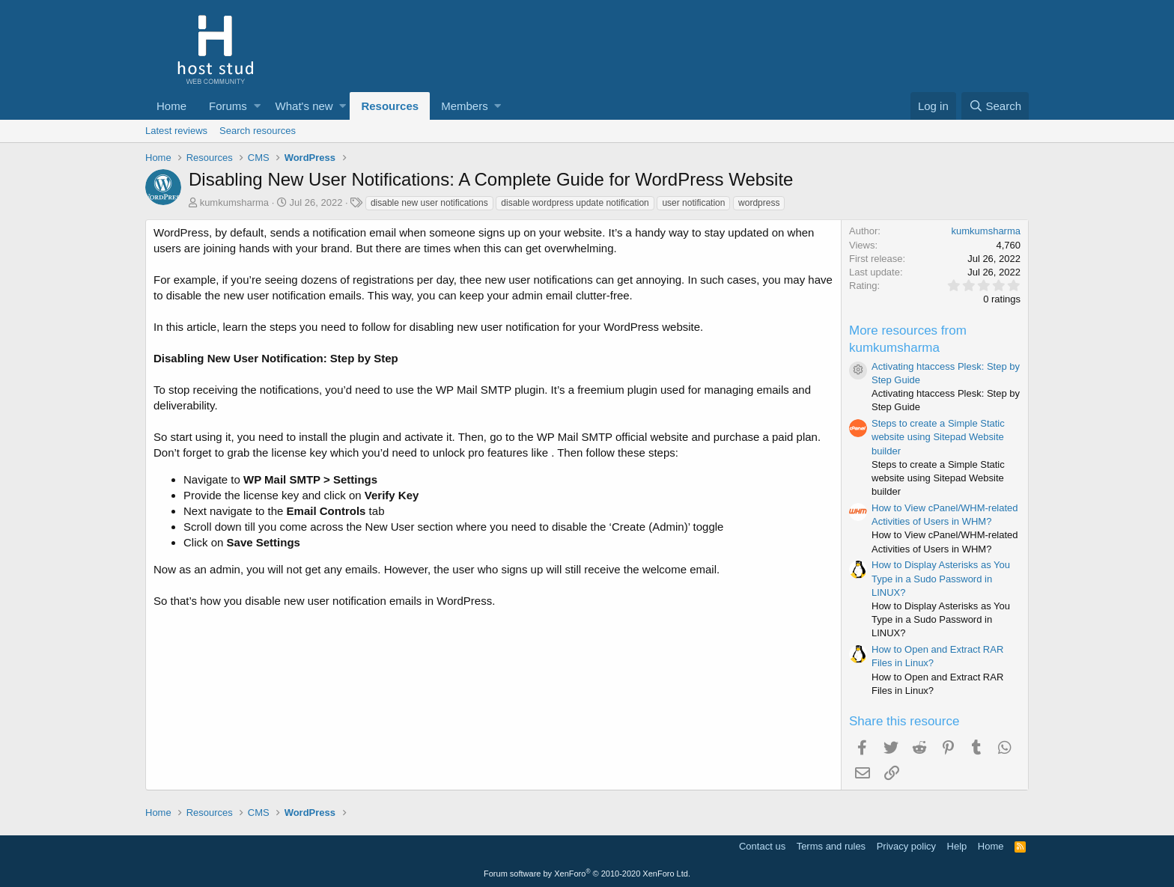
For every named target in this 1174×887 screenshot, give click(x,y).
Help (957, 846)
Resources (390, 106)
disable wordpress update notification (574, 203)
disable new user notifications (429, 203)
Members (464, 106)
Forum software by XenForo (587, 873)
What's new (304, 106)
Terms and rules (831, 846)
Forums (228, 106)
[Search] (995, 106)
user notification (693, 203)
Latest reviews (176, 130)
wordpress (758, 203)
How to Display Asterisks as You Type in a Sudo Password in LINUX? (941, 578)
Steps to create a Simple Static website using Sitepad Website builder (938, 437)
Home (171, 106)
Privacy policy (906, 846)
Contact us (762, 846)
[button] (257, 106)
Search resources (257, 130)
